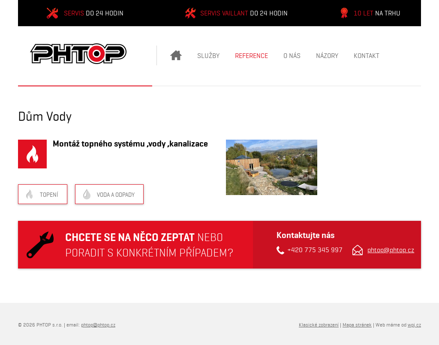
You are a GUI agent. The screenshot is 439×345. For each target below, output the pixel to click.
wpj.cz (414, 324)
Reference (251, 56)
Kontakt (366, 56)
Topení (49, 194)
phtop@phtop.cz (390, 250)
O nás (292, 56)
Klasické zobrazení (319, 324)
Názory (327, 56)
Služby (208, 56)
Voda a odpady (116, 194)
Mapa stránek (357, 324)
